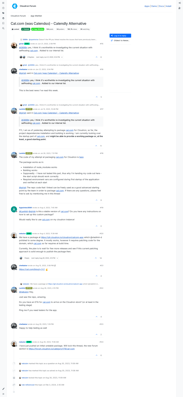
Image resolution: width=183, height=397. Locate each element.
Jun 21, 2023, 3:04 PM (44, 69)
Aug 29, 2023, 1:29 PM (45, 324)
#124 (101, 342)
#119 (101, 208)
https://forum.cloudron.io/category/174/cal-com (52, 348)
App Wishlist (38, 29)
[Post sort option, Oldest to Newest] (120, 41)
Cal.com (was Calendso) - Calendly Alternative (56, 73)
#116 (101, 69)
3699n (25, 39)
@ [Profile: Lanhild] (23, 211)
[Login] (179, 3)
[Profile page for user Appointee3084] (14, 209)
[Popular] (3, 18)
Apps (146, 6)
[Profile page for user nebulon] (14, 235)
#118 (101, 153)
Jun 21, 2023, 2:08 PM (47, 44)
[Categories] (3, 3)
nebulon (22, 233)
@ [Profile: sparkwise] (34, 39)
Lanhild (22, 109)
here (81, 157)
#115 (101, 44)
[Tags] (3, 13)
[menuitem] (179, 3)
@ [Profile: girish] (22, 73)
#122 (101, 288)
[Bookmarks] (3, 23)
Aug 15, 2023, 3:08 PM (45, 265)
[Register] (179, 8)
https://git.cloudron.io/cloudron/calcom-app (62, 237)
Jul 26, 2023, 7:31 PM (49, 153)
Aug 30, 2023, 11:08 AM (49, 342)
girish (21, 44)
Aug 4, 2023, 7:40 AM (48, 208)
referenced (29, 385)
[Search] (3, 28)
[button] (3, 389)
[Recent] (3, 8)
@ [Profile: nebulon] (24, 292)
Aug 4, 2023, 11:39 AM (49, 233)
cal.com (34, 50)
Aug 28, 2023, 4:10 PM (50, 288)
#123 (101, 324)
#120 (101, 233)
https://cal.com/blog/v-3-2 (32, 269)
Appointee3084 (25, 208)
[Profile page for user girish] (14, 45)
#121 (101, 265)
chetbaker (23, 69)
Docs (161, 6)
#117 (101, 109)
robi (23, 385)
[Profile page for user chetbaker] (14, 71)
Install (168, 6)
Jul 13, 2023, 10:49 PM (49, 109)
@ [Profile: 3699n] (23, 47)
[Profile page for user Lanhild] (14, 111)
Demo (154, 6)
